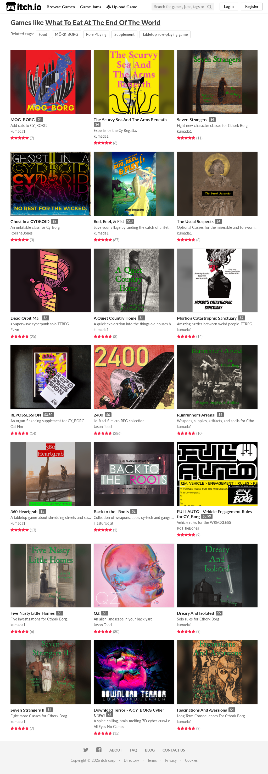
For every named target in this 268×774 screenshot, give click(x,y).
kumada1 (17, 131)
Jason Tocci (103, 426)
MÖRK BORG (66, 34)
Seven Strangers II (27, 709)
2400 (98, 414)
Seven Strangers (192, 119)
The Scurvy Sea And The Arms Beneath (130, 119)
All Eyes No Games (109, 726)
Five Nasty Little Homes (32, 613)
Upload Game (122, 6)
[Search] (209, 6)
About (115, 750)
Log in (229, 6)
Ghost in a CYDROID (29, 221)
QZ (97, 613)
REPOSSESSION (25, 414)
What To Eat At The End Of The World (102, 22)
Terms (152, 760)
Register (251, 6)
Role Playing (96, 34)
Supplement (124, 34)
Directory (131, 760)
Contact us (174, 750)
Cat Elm (16, 426)
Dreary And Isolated (195, 613)
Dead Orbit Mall (25, 317)
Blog (150, 750)
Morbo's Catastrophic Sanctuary (207, 317)
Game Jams (90, 6)
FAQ (133, 750)
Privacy (171, 760)
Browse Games (61, 6)
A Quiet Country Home (115, 317)
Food (43, 34)
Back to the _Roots (111, 511)
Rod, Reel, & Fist (109, 221)
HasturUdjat (103, 523)
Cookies (191, 760)
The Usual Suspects (195, 221)
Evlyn (14, 329)
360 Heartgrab (23, 511)
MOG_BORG (22, 119)
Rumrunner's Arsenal (196, 414)
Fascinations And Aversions (202, 709)
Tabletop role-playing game (165, 34)
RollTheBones (21, 233)
